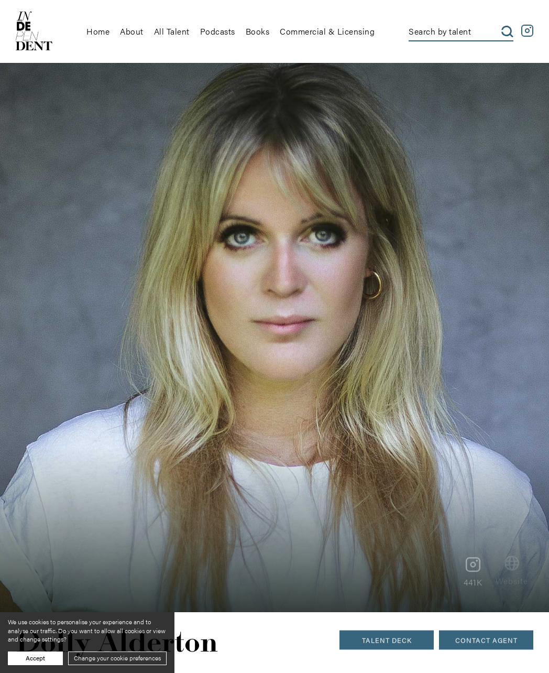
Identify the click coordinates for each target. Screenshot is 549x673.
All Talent (172, 31)
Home (97, 31)
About (132, 31)
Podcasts (217, 31)
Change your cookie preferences (117, 658)
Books (258, 31)
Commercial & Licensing (327, 31)
